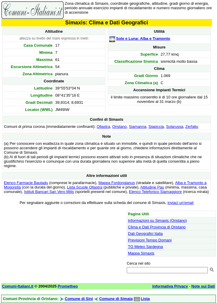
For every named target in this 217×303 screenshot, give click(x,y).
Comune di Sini (79, 298)
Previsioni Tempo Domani (150, 240)
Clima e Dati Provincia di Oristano (157, 227)
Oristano (119, 126)
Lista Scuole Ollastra (84, 187)
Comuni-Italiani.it (17, 286)
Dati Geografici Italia (145, 233)
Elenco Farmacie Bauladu (26, 182)
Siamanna (137, 126)
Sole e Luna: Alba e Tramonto (143, 38)
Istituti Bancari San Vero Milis (49, 191)
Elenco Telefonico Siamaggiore (155, 191)
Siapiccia (156, 126)
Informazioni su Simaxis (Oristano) (157, 220)
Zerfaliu (191, 126)
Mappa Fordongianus (117, 182)
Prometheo (68, 286)
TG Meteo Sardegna (145, 246)
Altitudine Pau (152, 187)
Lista (145, 298)
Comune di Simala (116, 298)
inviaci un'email (180, 202)
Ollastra (103, 126)
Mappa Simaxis (141, 253)
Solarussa (174, 126)
